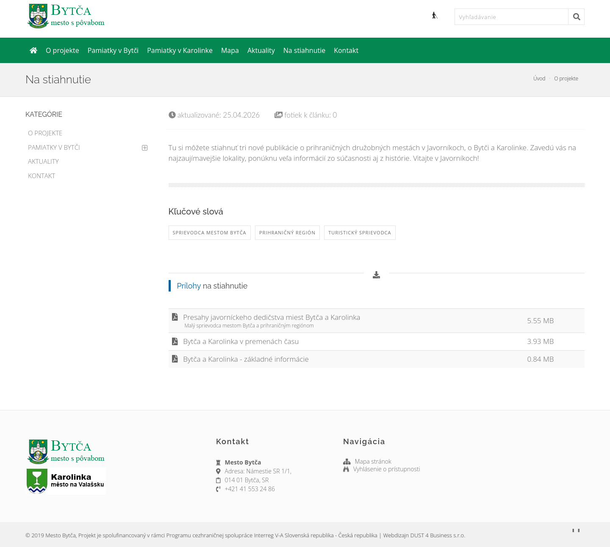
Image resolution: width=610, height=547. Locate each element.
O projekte (62, 50)
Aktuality (261, 50)
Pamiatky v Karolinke (180, 50)
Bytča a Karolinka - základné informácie (240, 359)
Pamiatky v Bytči (113, 50)
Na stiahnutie (304, 50)
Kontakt (346, 50)
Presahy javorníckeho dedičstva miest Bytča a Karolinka (346, 320)
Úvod (539, 78)
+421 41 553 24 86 (250, 489)
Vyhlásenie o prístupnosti (386, 469)
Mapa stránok (374, 461)
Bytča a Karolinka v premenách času (235, 341)
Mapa (230, 50)
